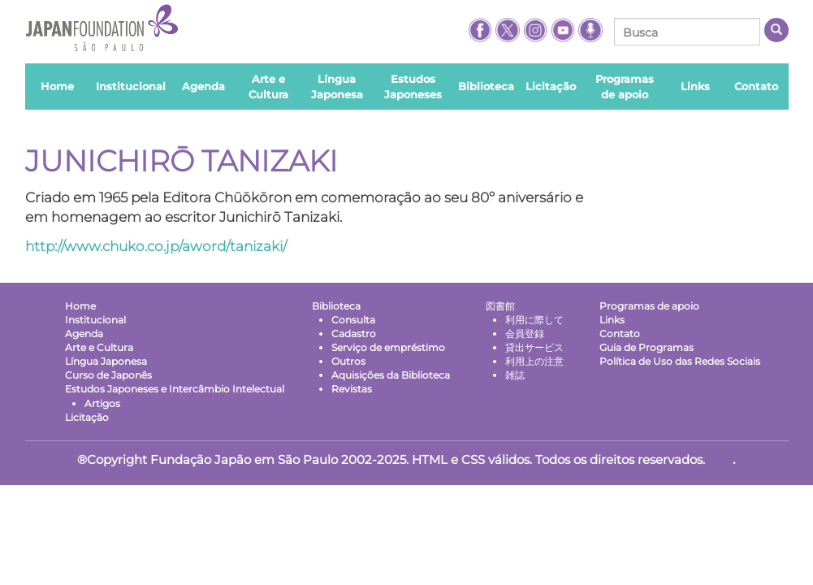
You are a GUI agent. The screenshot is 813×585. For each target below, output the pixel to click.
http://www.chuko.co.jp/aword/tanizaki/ (156, 246)
